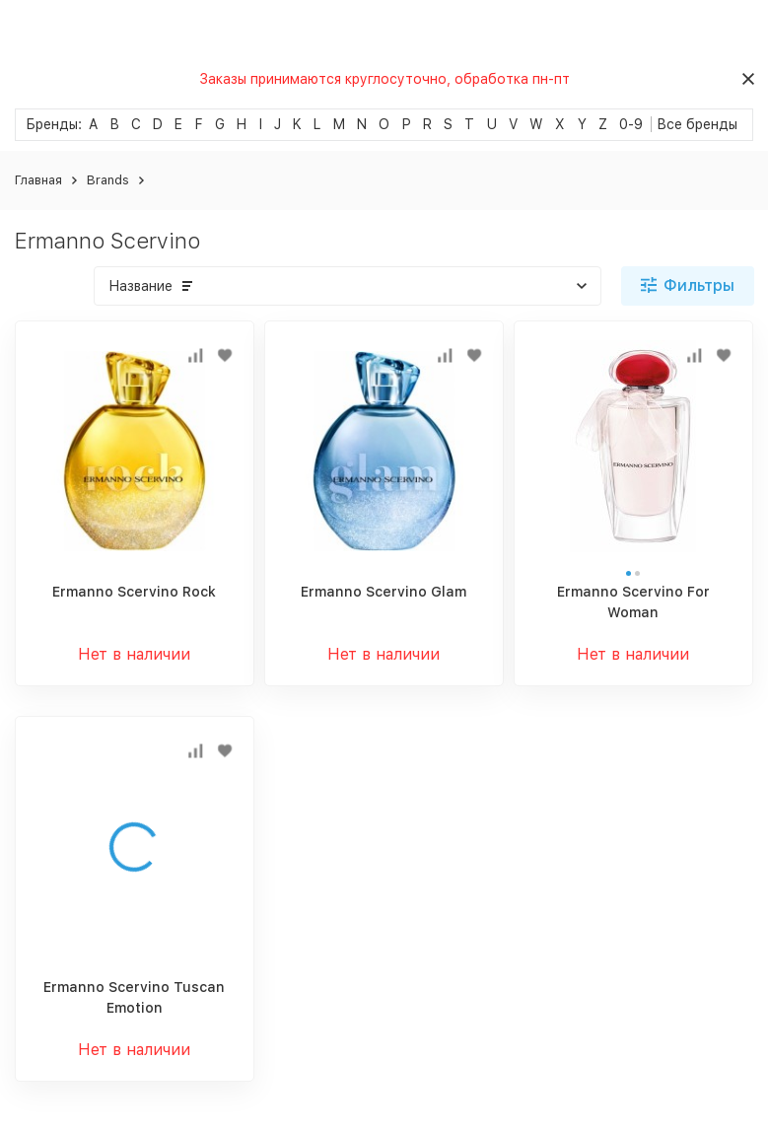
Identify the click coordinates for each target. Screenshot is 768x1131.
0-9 (631, 124)
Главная (38, 180)
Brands (108, 180)
